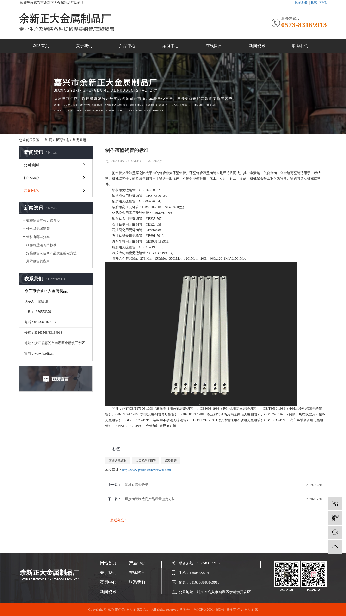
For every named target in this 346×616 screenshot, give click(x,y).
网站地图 (302, 3)
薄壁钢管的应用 (38, 261)
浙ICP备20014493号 (209, 609)
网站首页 (41, 46)
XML (323, 3)
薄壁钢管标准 (117, 460)
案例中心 (170, 46)
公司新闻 (31, 165)
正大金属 (250, 609)
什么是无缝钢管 (38, 229)
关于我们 (84, 46)
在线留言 (214, 46)
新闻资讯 (257, 46)
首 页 (48, 140)
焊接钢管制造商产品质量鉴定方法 (51, 253)
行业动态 (31, 178)
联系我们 (300, 46)
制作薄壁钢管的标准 (41, 245)
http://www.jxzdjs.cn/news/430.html (146, 470)
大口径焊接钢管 (146, 460)
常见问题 (79, 140)
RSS (314, 3)
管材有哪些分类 (38, 237)
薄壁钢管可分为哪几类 (43, 221)
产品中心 (127, 46)
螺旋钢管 (171, 460)
